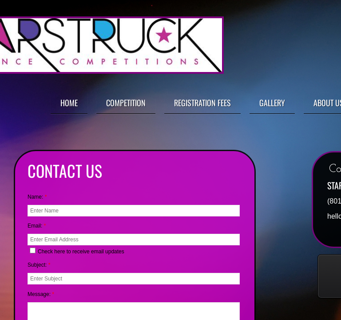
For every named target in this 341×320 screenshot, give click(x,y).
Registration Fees (202, 102)
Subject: (39, 265)
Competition (126, 102)
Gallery (272, 102)
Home (69, 102)
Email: (37, 226)
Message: (41, 294)
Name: (37, 197)
